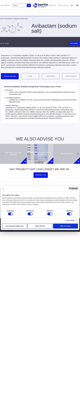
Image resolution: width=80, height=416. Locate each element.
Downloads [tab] (51, 76)
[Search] (29, 5)
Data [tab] (30, 76)
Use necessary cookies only (14, 226)
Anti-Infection (8, 18)
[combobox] (20, 5)
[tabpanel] (40, 103)
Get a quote (74, 43)
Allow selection (40, 226)
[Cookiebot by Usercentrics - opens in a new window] (70, 188)
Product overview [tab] (10, 76)
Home (2, 18)
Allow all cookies (65, 226)
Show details (70, 220)
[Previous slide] (2, 154)
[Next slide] (78, 154)
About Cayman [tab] (71, 76)
